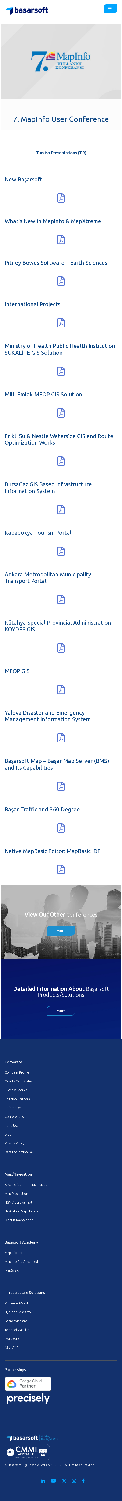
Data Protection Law (19, 1152)
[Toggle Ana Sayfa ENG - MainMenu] (110, 8)
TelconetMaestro (17, 1330)
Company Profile (17, 1072)
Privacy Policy (14, 1143)
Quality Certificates (19, 1081)
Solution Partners (17, 1099)
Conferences (14, 1117)
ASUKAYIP (11, 1347)
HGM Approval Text (18, 1202)
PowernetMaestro (18, 1303)
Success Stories (16, 1090)
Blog (8, 1134)
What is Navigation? (19, 1220)
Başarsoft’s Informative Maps (26, 1185)
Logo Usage (13, 1125)
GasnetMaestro (16, 1321)
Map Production (16, 1193)
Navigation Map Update (21, 1211)
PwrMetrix (12, 1339)
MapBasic (12, 1270)
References (13, 1108)
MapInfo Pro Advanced (21, 1261)
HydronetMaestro (18, 1312)
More (61, 931)
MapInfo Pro (14, 1253)
